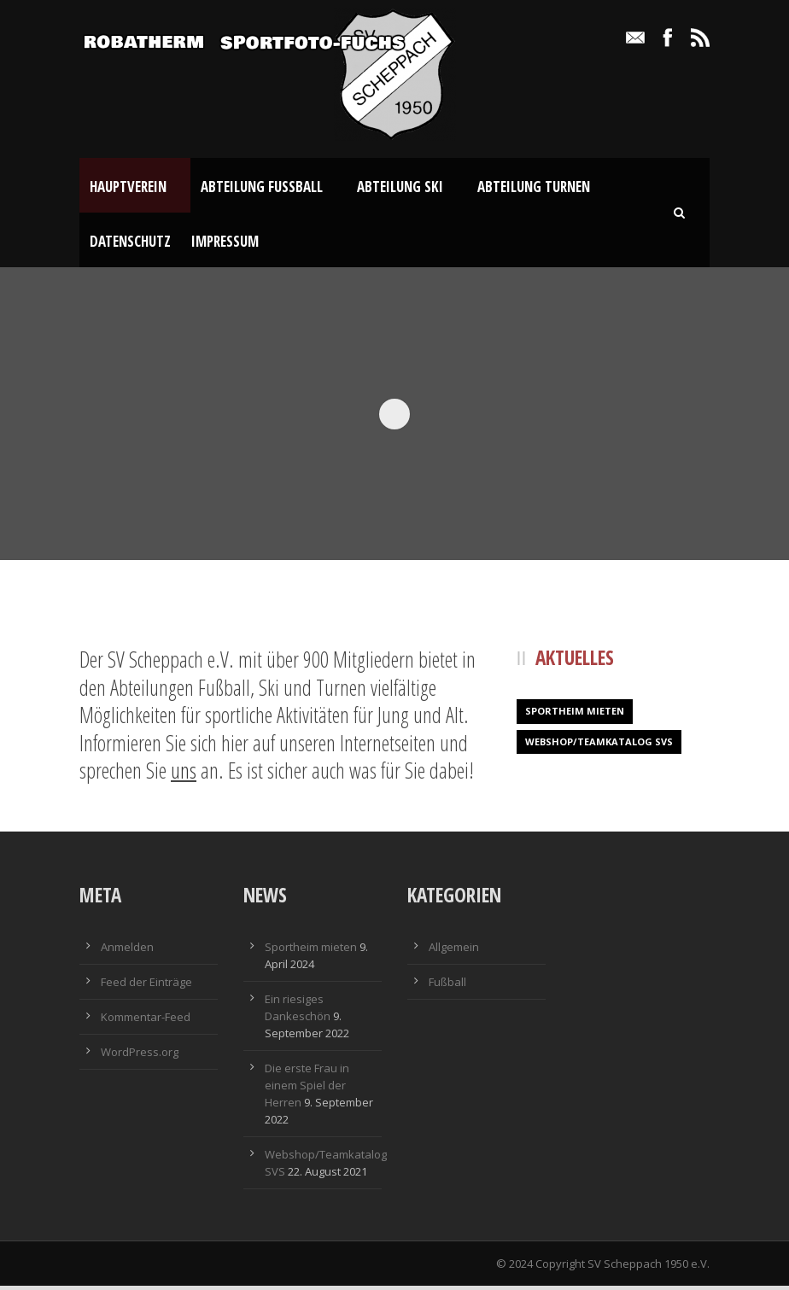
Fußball (447, 986)
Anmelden (127, 951)
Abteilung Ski (400, 186)
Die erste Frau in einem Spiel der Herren (307, 1089)
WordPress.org (139, 1056)
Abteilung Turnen (533, 186)
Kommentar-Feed (145, 1021)
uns (183, 775)
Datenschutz (130, 241)
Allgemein (454, 951)
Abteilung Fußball (262, 186)
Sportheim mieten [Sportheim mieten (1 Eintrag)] (574, 715)
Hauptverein (128, 186)
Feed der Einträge (146, 986)
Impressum (225, 241)
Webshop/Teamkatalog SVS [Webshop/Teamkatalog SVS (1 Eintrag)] (599, 745)
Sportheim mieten (311, 951)
